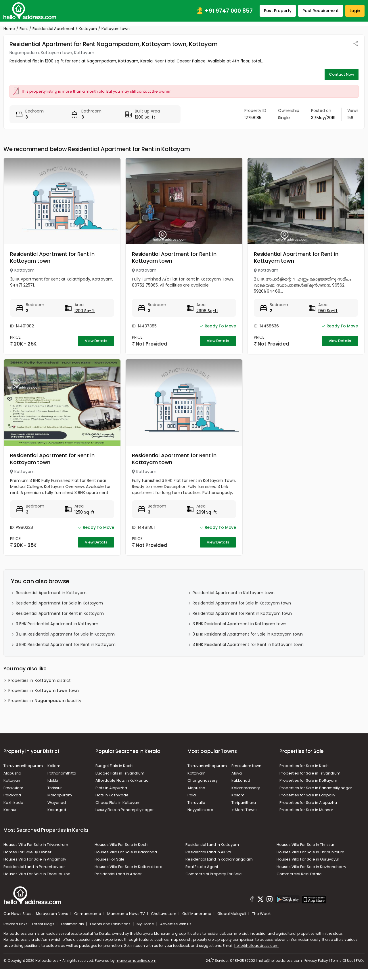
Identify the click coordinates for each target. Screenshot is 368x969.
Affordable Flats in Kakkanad (122, 780)
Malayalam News (52, 913)
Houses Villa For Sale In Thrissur (305, 844)
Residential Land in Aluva (208, 852)
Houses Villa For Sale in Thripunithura (310, 852)
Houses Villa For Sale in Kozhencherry (311, 866)
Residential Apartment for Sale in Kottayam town (242, 603)
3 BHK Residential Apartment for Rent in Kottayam (66, 644)
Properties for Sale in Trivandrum (309, 773)
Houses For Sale (109, 859)
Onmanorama (88, 913)
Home (9, 28)
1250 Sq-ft (84, 512)
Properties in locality (44, 701)
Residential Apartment (53, 28)
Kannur (10, 809)
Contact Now (341, 74)
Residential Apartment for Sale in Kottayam (59, 603)
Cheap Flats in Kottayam (118, 802)
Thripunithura (243, 802)
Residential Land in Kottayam (212, 844)
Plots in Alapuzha (111, 788)
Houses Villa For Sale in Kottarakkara (128, 866)
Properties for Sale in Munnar (306, 809)
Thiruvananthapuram (23, 765)
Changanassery (202, 780)
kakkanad (240, 780)
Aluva (236, 773)
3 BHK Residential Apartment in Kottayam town (239, 624)
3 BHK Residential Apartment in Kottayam (57, 624)
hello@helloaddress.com (256, 945)
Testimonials (72, 924)
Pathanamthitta (61, 773)
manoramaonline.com (136, 960)
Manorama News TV (126, 913)
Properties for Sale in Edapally (307, 795)
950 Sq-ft (328, 311)
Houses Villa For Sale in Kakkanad (126, 852)
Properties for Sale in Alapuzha (308, 802)
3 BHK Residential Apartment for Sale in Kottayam (65, 634)
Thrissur (54, 788)
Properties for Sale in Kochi (304, 765)
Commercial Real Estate (299, 874)
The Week (261, 913)
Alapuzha (12, 773)
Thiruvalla (196, 802)
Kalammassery (245, 788)
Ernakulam (13, 788)
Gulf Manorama (197, 913)
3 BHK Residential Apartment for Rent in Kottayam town (248, 644)
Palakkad (12, 795)
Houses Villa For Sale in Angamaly (34, 859)
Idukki (52, 780)
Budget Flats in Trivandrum (119, 773)
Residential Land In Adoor (118, 874)
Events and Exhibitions (110, 924)
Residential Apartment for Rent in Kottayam (60, 613)
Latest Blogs (43, 924)
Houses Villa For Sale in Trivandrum (35, 844)
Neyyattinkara (200, 809)
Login (355, 11)
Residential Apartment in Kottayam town (234, 593)
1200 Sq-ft (84, 311)
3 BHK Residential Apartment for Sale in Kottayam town (248, 634)
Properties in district (39, 681)
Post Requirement (320, 11)
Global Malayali (232, 913)
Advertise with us (175, 924)
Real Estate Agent (201, 866)
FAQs (360, 960)
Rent (24, 28)
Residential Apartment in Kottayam (51, 593)
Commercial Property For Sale (213, 874)
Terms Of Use (342, 960)
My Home (146, 924)
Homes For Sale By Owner (27, 852)
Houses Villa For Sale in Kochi (121, 844)
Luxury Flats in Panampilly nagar (124, 809)
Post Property (278, 11)
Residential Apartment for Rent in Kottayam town (52, 257)
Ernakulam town (246, 765)
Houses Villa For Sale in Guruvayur (308, 859)
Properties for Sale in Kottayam (308, 780)
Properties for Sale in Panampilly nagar (315, 788)
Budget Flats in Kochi (114, 765)
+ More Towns (244, 809)
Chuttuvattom (164, 913)
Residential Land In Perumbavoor (34, 866)
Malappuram (59, 795)
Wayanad (56, 802)
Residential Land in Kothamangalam (219, 859)
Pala (191, 795)
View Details (96, 341)
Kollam (53, 765)
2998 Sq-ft (207, 311)
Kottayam (88, 28)
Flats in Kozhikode (112, 795)
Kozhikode (13, 802)
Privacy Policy (316, 960)
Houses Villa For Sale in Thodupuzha (36, 874)
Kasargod (56, 809)
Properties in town (43, 691)
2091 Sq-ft (206, 512)
